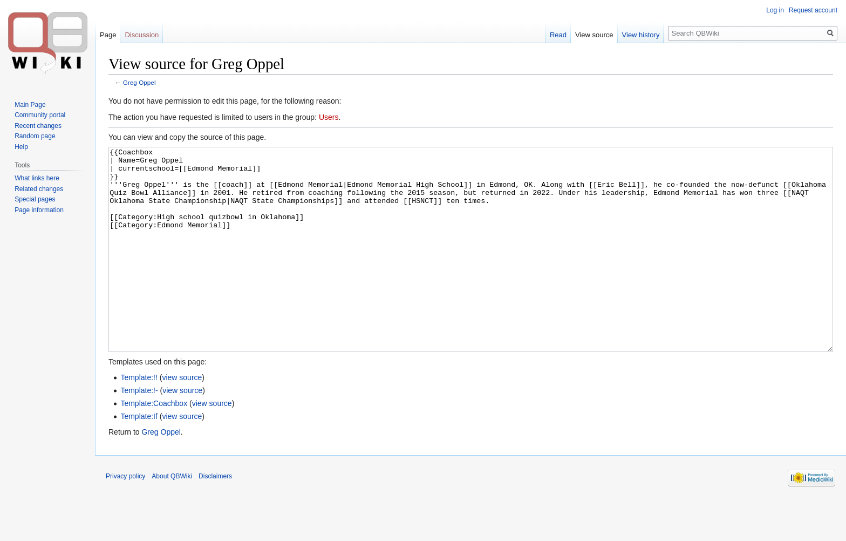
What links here (37, 178)
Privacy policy (125, 516)
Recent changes (38, 126)
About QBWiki (172, 516)
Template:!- (139, 431)
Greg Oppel (139, 82)
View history (641, 35)
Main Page (30, 105)
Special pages (35, 199)
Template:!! (138, 418)
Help (21, 147)
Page (108, 35)
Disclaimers (215, 516)
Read (558, 35)
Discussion (142, 35)
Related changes (39, 189)
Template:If (138, 456)
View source (594, 35)
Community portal (40, 115)
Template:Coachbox (153, 443)
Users (329, 117)
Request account (813, 10)
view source (182, 418)
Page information (39, 210)
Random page (35, 136)
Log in (775, 10)
